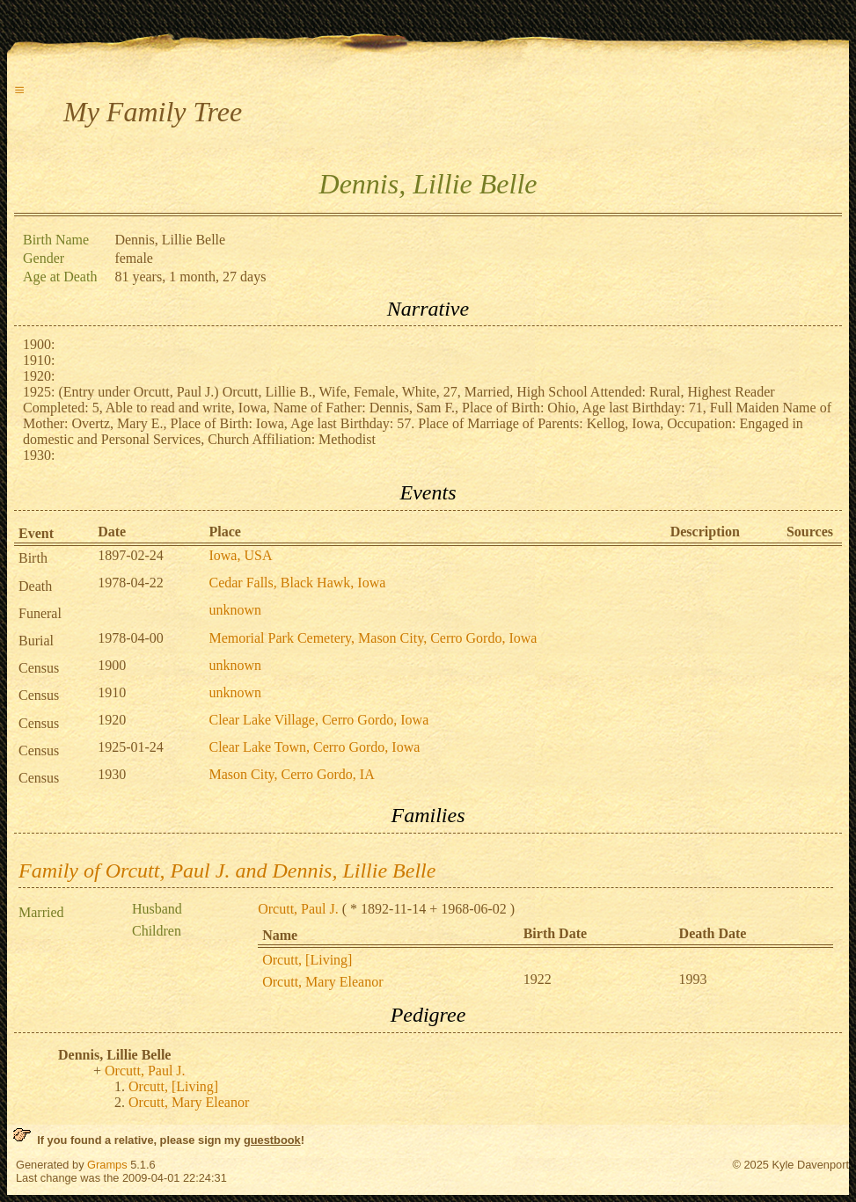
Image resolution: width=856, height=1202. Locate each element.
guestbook (272, 1140)
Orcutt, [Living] (307, 959)
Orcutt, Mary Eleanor (322, 981)
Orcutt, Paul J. (298, 908)
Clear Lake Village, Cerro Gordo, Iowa (318, 719)
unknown (235, 609)
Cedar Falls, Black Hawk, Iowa (297, 582)
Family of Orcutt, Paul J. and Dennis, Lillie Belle (226, 870)
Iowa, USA (240, 555)
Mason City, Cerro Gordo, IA (291, 774)
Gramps (107, 1164)
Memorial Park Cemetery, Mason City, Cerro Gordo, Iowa (373, 637)
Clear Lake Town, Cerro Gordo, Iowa (314, 746)
